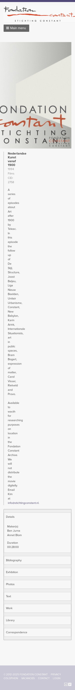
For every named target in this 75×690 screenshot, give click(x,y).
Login (56, 678)
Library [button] (10, 620)
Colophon (11, 678)
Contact (44, 678)
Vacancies (28, 678)
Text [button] (8, 596)
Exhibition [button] (12, 572)
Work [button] (9, 608)
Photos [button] (10, 584)
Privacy (56, 674)
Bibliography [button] (14, 560)
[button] (16, 28)
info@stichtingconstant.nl (23, 503)
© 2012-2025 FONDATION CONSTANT (26, 674)
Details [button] (10, 517)
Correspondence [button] (16, 632)
